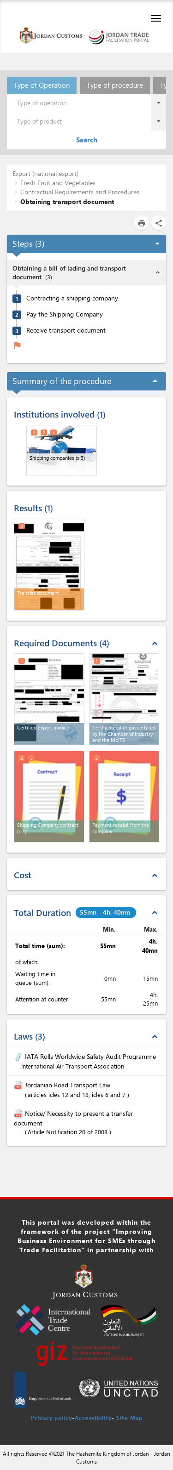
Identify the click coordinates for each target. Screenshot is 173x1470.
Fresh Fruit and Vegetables (57, 182)
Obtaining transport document (67, 201)
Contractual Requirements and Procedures (79, 191)
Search (86, 139)
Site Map (129, 1417)
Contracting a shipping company (72, 298)
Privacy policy (51, 1417)
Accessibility (93, 1417)
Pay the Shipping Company (64, 314)
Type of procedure (115, 85)
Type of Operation (42, 85)
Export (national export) (45, 173)
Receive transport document (66, 330)
